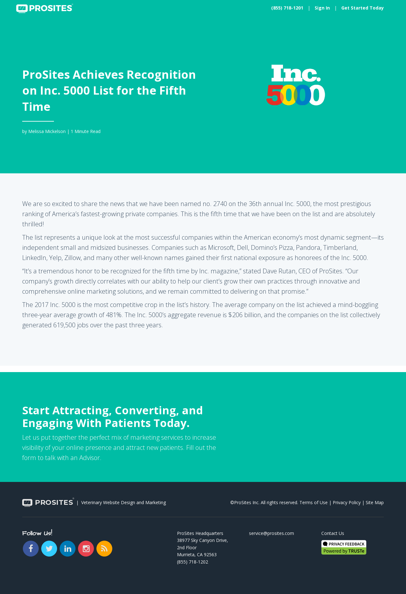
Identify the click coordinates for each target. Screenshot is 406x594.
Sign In (322, 8)
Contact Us (332, 533)
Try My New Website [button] (361, 30)
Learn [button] (108, 30)
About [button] (134, 30)
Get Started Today (362, 8)
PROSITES (47, 503)
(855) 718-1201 (287, 8)
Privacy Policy (347, 502)
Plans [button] (82, 30)
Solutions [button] (50, 30)
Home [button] (19, 30)
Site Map (375, 502)
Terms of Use (313, 502)
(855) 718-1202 (192, 562)
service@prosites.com (271, 533)
